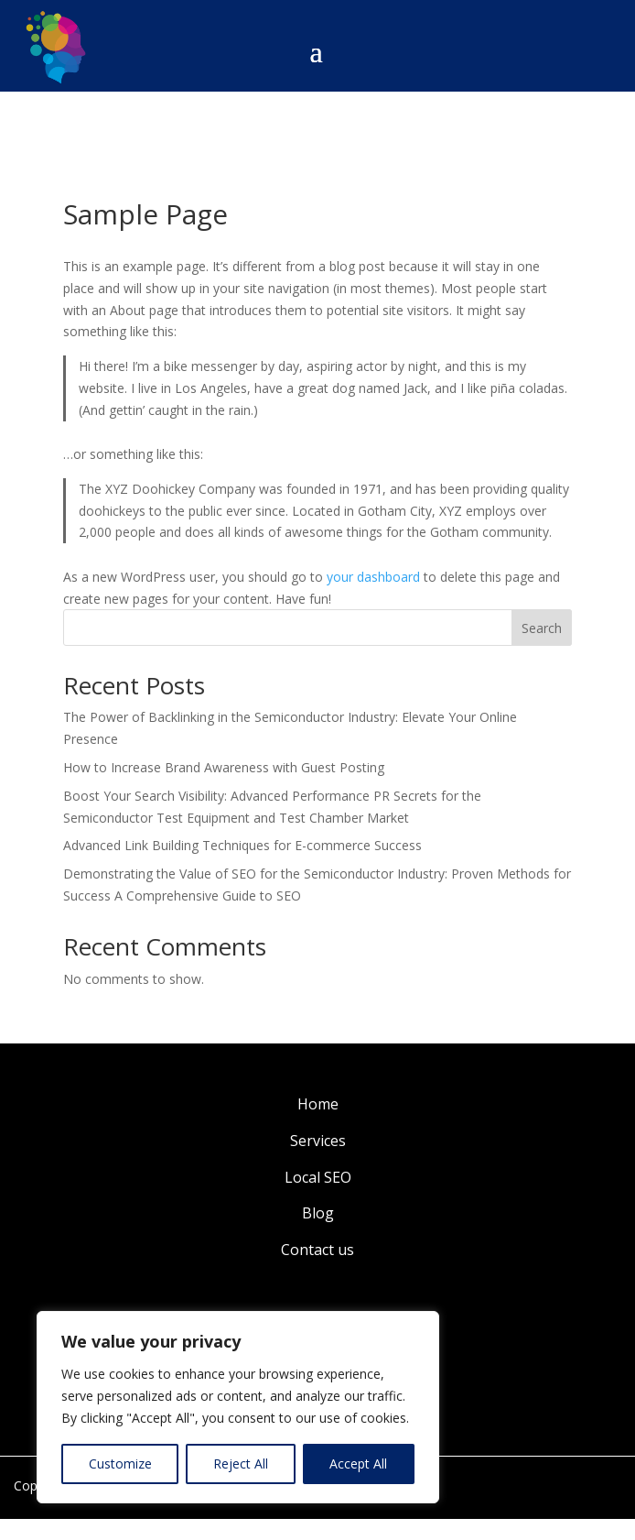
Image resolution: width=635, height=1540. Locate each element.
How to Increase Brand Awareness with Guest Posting (223, 767)
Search (542, 628)
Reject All (240, 1463)
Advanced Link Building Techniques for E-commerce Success (242, 845)
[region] (238, 1407)
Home (318, 1104)
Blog (318, 1213)
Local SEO (318, 1177)
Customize (120, 1463)
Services (318, 1140)
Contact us (317, 1250)
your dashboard (373, 576)
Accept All (358, 1463)
